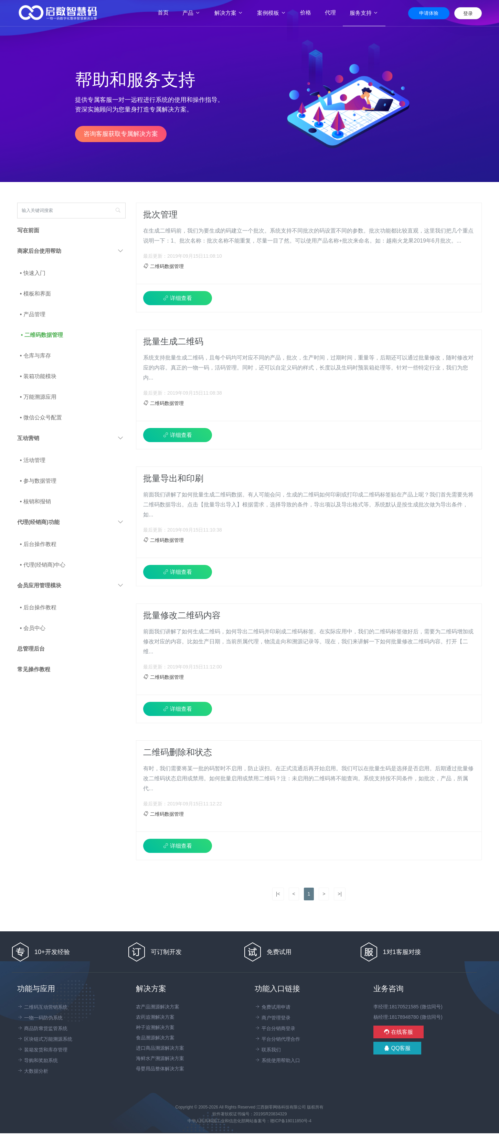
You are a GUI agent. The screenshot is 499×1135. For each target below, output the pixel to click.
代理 (330, 12)
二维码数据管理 (163, 266)
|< (278, 894)
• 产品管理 (32, 314)
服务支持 (364, 13)
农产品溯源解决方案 (157, 1006)
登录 (468, 13)
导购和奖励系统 (37, 1060)
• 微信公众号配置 (41, 417)
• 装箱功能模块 (38, 376)
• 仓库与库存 (35, 355)
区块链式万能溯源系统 (44, 1039)
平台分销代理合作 (277, 1039)
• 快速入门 (32, 273)
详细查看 (177, 298)
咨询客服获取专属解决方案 (121, 133)
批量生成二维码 (173, 341)
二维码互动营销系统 (42, 1007)
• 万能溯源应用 (38, 397)
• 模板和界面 (35, 294)
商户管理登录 (272, 1017)
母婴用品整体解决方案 (160, 1068)
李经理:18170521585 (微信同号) (408, 1006)
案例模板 (271, 13)
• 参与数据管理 (38, 481)
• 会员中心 (32, 628)
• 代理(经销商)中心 (43, 565)
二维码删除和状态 (177, 752)
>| (340, 894)
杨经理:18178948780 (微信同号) (408, 1017)
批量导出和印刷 (173, 478)
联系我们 (268, 1049)
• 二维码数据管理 (42, 335)
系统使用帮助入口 (277, 1060)
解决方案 (228, 13)
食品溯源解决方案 (155, 1037)
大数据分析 (32, 1071)
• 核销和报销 (35, 501)
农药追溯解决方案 (155, 1017)
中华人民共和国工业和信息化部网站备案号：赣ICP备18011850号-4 (249, 1120)
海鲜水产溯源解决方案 (160, 1058)
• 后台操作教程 (38, 544)
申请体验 (428, 13)
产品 (191, 13)
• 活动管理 (32, 460)
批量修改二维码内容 (182, 615)
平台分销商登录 (275, 1028)
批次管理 (160, 214)
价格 (305, 12)
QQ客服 (397, 1048)
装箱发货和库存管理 (42, 1049)
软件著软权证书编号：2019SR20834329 (249, 1114)
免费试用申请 (272, 1007)
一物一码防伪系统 (40, 1017)
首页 (167, 12)
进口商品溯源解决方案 (160, 1048)
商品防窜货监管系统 (42, 1028)
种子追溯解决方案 (155, 1027)
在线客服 (398, 1032)
